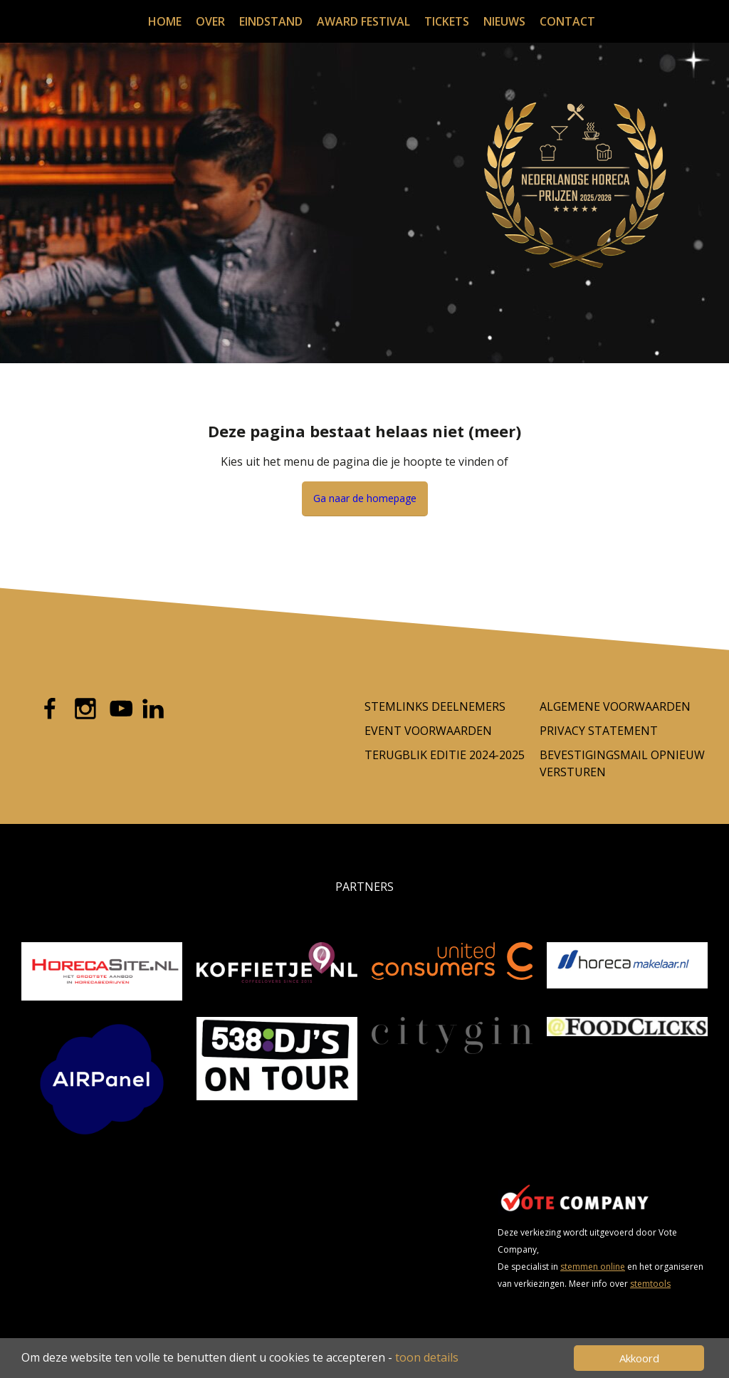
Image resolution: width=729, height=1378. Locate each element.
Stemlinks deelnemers (434, 706)
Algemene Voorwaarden (615, 706)
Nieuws (504, 21)
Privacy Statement (599, 730)
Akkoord (639, 1358)
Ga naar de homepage (364, 498)
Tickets (446, 21)
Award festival (363, 21)
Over (210, 21)
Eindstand (271, 21)
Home (165, 21)
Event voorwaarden (428, 730)
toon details (426, 1357)
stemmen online (592, 1266)
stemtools (650, 1284)
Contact (567, 21)
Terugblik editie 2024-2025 (444, 755)
